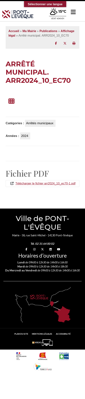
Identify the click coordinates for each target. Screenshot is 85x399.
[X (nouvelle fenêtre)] (42, 249)
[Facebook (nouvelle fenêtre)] (26, 249)
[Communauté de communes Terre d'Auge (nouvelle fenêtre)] (42, 366)
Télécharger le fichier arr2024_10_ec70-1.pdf (45, 183)
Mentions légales (42, 334)
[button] (73, 12)
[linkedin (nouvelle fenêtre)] (50, 249)
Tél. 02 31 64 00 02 (42, 243)
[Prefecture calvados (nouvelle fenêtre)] (21, 356)
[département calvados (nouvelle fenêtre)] (64, 356)
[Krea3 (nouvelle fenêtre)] (42, 342)
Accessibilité (63, 334)
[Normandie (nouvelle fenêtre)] (42, 356)
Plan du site (21, 334)
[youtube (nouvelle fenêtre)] (58, 249)
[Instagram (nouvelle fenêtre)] (34, 249)
